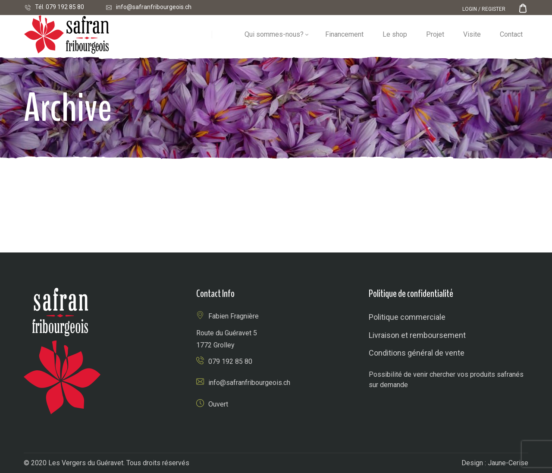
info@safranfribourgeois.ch (153, 6)
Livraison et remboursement (417, 335)
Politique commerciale (407, 317)
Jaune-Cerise (508, 463)
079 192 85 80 (65, 6)
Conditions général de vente (416, 352)
